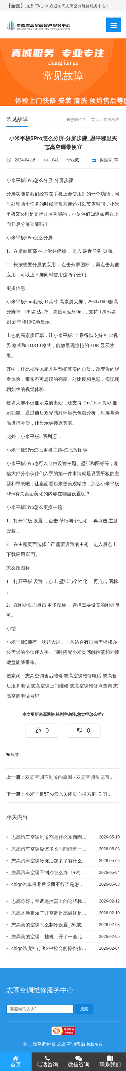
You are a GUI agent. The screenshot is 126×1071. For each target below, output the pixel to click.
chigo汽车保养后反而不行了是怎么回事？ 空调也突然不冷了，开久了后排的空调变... (49, 884)
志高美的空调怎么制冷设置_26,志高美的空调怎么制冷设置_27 (49, 924)
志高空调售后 (71, 1044)
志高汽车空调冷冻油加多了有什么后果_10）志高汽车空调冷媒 (49, 860)
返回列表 (108, 160)
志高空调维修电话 (82, 675)
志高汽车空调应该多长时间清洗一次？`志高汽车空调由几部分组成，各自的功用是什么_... (49, 849)
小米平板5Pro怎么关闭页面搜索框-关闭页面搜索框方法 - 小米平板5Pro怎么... (60, 794)
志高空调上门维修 (50, 685)
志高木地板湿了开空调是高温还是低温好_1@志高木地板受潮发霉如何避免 (49, 913)
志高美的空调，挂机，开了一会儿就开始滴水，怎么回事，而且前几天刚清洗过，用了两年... (49, 936)
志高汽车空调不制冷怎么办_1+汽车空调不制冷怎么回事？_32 (49, 872)
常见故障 (111, 120)
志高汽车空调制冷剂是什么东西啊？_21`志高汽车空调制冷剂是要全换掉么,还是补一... (49, 837)
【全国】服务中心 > (27, 5)
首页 (95, 120)
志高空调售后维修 (44, 675)
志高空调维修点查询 (91, 685)
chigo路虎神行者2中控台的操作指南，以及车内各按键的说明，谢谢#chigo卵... (49, 948)
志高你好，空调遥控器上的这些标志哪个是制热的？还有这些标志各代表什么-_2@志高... (49, 901)
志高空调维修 (42, 1044)
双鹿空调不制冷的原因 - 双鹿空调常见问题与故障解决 (60, 777)
